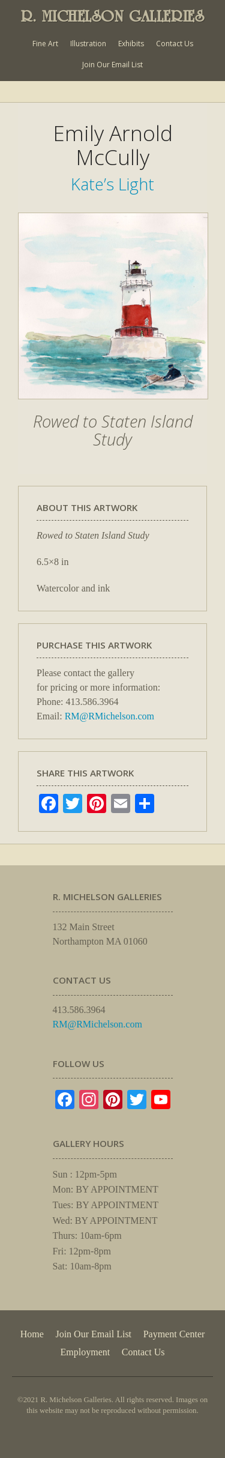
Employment (85, 1352)
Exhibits (131, 43)
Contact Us (174, 43)
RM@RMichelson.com (109, 716)
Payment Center (174, 1334)
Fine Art (45, 43)
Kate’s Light (112, 184)
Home (32, 1334)
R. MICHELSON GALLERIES (113, 16)
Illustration (88, 43)
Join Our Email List (112, 64)
